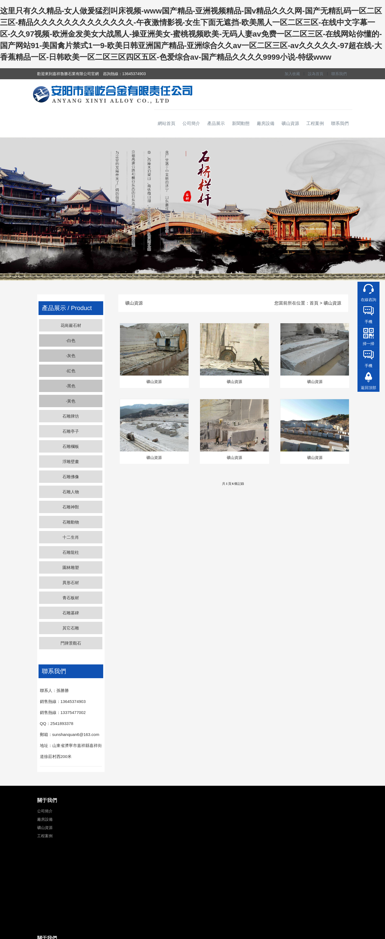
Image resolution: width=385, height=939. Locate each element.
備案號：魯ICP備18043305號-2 (253, 895)
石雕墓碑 (70, 613)
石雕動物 (70, 522)
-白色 (71, 340)
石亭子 (151, 819)
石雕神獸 (70, 507)
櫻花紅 (205, 869)
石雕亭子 (70, 431)
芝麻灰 (205, 819)
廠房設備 (265, 123)
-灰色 (71, 355)
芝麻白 (205, 811)
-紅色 (71, 370)
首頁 (314, 303)
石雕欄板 (70, 446)
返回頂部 (368, 387)
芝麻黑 (205, 827)
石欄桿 (151, 827)
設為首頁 (315, 74)
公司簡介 (191, 123)
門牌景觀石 (71, 643)
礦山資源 (290, 123)
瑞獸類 (151, 860)
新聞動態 (241, 123)
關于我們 (47, 800)
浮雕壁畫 (70, 461)
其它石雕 (70, 628)
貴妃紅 (205, 877)
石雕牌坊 (70, 416)
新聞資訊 (99, 811)
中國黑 (205, 852)
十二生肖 (70, 537)
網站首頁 (166, 123)
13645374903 (277, 811)
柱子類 (151, 844)
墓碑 (149, 852)
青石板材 (70, 597)
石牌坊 (151, 811)
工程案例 (315, 123)
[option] (192, 209)
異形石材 (70, 582)
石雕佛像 (70, 476)
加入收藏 (292, 74)
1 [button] (190, 272)
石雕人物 (70, 491)
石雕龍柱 (70, 552)
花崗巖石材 (71, 325)
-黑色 (71, 386)
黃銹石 (205, 844)
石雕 (150, 800)
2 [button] (197, 272)
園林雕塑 (70, 567)
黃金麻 (205, 836)
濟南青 (205, 860)
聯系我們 (339, 74)
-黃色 (71, 401)
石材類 (206, 800)
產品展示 (216, 123)
